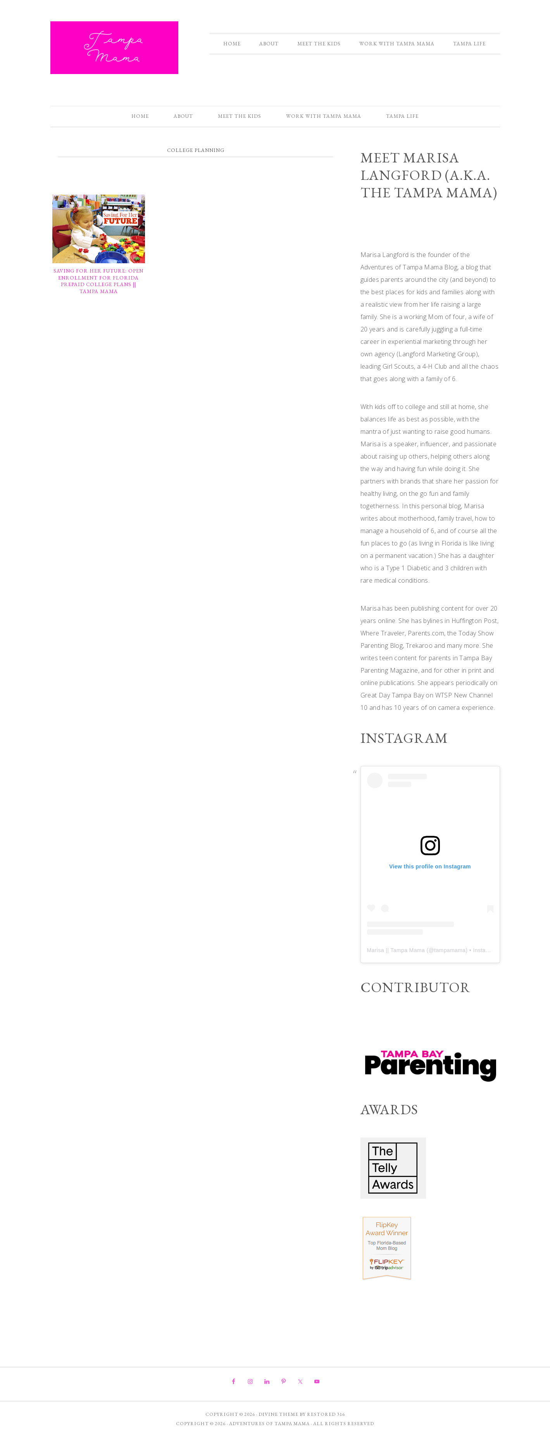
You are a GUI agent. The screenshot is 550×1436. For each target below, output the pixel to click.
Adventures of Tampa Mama (114, 47)
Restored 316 (326, 1414)
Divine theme (278, 1414)
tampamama (450, 950)
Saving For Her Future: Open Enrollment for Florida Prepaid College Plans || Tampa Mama (98, 281)
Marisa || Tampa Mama (396, 950)
